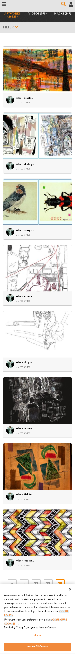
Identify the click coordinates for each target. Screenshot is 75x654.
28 (48, 584)
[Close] (70, 590)
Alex (18, 98)
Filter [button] (10, 27)
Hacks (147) (62, 13)
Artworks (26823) (12, 15)
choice (37, 636)
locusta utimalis (33, 560)
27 (36, 584)
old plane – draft (33, 362)
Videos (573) (37, 13)
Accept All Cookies (37, 648)
